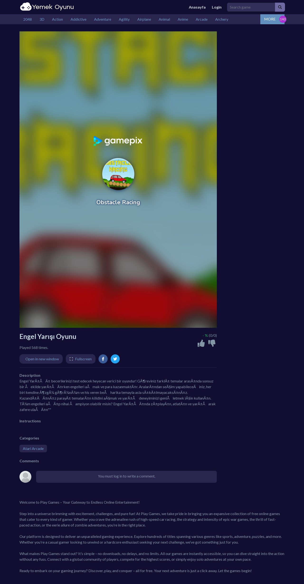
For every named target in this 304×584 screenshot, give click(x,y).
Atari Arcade (33, 448)
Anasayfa (197, 7)
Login (217, 7)
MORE (270, 19)
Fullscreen (83, 359)
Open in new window (42, 359)
